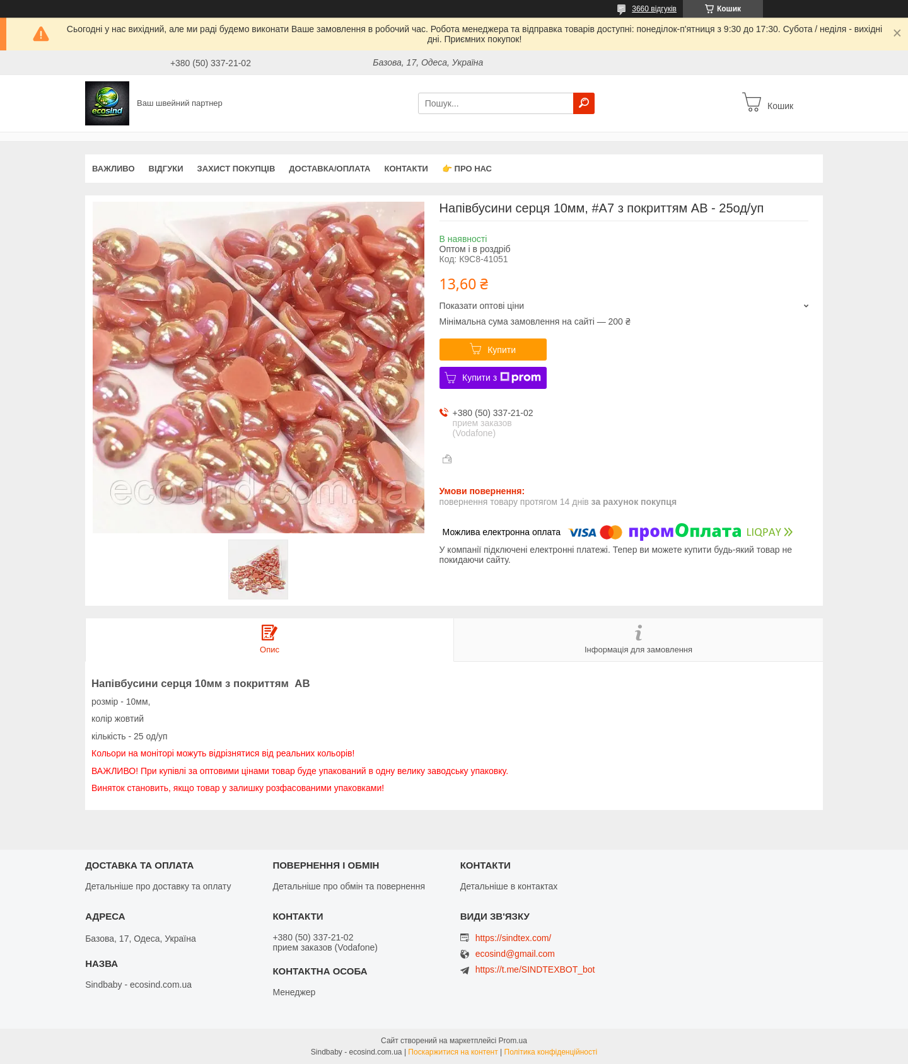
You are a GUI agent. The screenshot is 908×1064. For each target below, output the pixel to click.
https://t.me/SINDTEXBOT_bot (535, 969)
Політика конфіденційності (551, 1052)
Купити (501, 350)
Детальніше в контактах (509, 886)
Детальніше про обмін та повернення (348, 886)
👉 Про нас (467, 168)
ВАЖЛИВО (113, 168)
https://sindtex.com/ (513, 938)
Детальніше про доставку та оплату (158, 886)
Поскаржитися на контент (453, 1052)
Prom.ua (513, 1040)
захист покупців (236, 168)
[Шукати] (584, 103)
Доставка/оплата (329, 168)
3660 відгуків (654, 8)
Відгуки (166, 168)
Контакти (406, 168)
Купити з (501, 377)
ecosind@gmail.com (515, 954)
